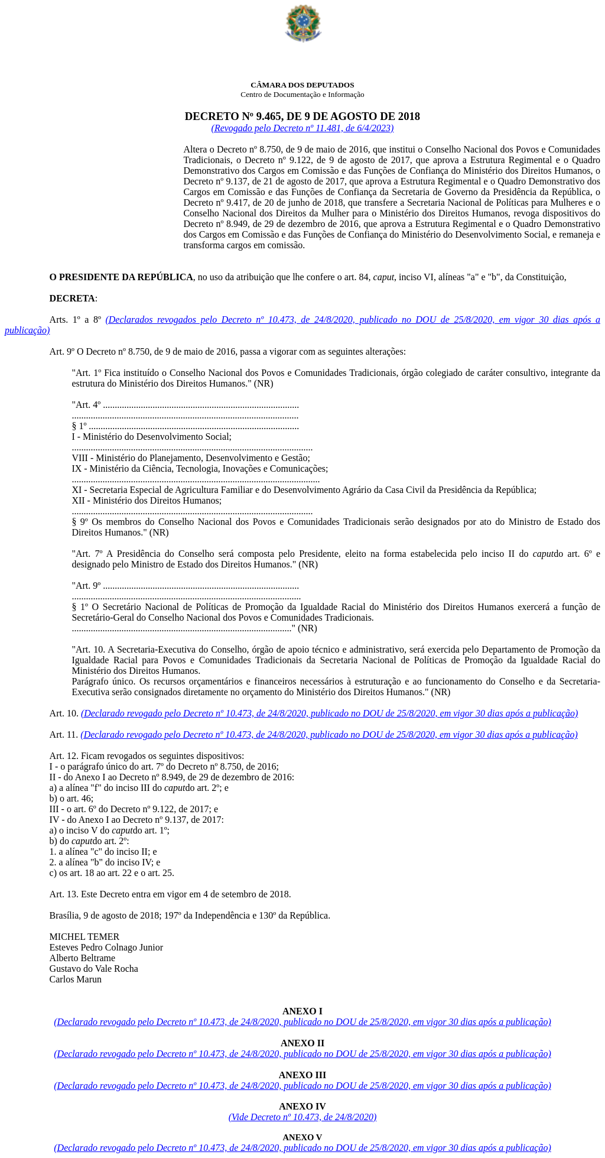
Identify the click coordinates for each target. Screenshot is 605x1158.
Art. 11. (64, 734)
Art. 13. (64, 894)
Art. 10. (64, 713)
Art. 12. (64, 756)
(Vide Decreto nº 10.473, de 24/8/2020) (303, 1117)
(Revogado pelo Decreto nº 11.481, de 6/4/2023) (303, 128)
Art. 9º (62, 351)
